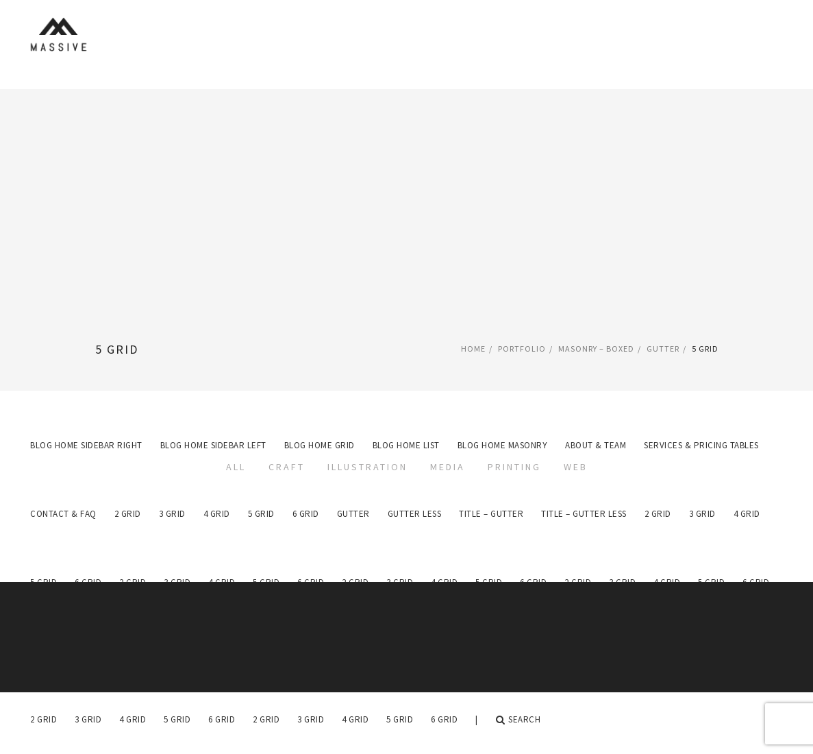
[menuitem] (43, 719)
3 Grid (88, 719)
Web (576, 467)
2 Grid (43, 719)
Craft (286, 467)
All (236, 467)
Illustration (367, 467)
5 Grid (177, 719)
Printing (514, 467)
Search (518, 719)
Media (447, 467)
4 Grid (132, 719)
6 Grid (221, 719)
